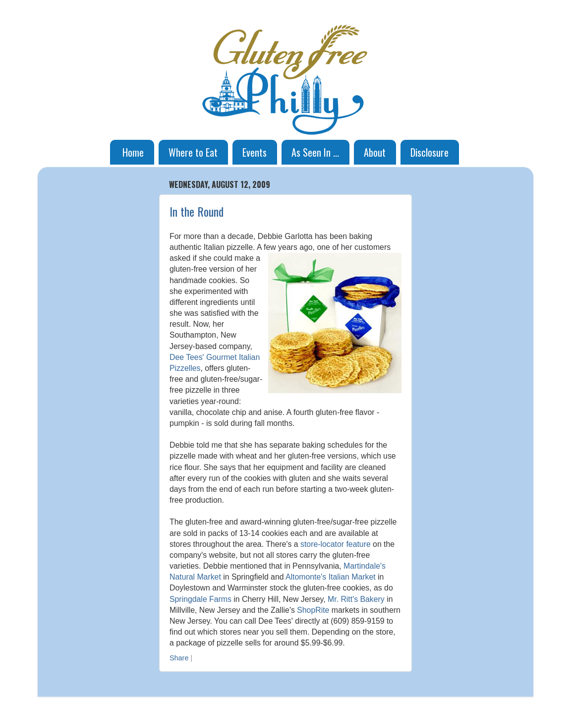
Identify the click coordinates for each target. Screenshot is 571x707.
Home (133, 152)
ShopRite (313, 610)
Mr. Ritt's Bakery (356, 599)
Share (179, 658)
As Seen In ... (315, 152)
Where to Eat (193, 152)
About (375, 152)
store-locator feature (335, 544)
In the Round (197, 211)
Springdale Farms (200, 599)
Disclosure (429, 152)
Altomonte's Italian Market (331, 577)
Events (254, 152)
